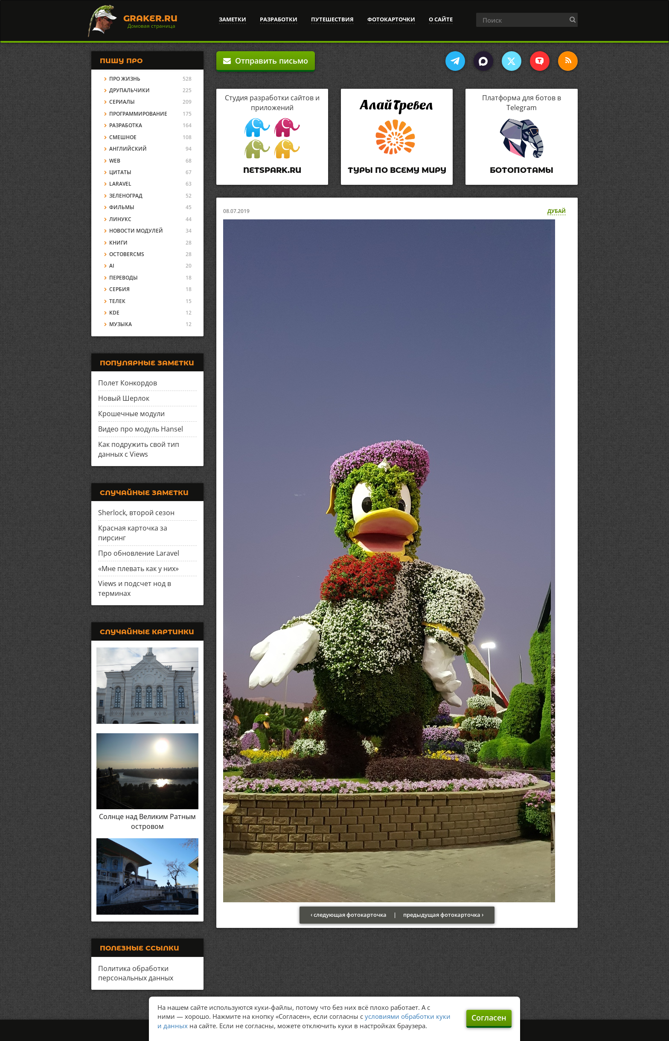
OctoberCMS (126, 254)
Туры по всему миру (397, 170)
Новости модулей (136, 230)
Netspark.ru (272, 170)
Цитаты (120, 172)
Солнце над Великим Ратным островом (147, 821)
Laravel (120, 183)
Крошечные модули (131, 413)
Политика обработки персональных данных (135, 973)
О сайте (441, 19)
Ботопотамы (521, 170)
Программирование (138, 113)
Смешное (123, 137)
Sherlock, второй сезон (136, 512)
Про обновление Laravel (138, 553)
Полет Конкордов (127, 383)
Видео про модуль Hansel (140, 429)
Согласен (488, 1017)
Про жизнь (124, 78)
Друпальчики (129, 90)
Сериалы (122, 101)
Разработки (278, 19)
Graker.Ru (150, 18)
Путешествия (332, 19)
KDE (114, 312)
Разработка (125, 125)
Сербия (119, 289)
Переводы (123, 277)
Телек (117, 301)
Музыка (120, 324)
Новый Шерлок (123, 398)
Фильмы (121, 207)
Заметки (232, 19)
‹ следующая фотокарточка (349, 915)
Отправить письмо (265, 60)
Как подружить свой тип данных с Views (138, 449)
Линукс (120, 219)
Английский (128, 148)
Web (114, 160)
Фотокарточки (391, 19)
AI (111, 265)
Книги (118, 242)
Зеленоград (126, 195)
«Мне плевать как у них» (138, 568)
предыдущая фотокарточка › (443, 915)
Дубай (556, 211)
